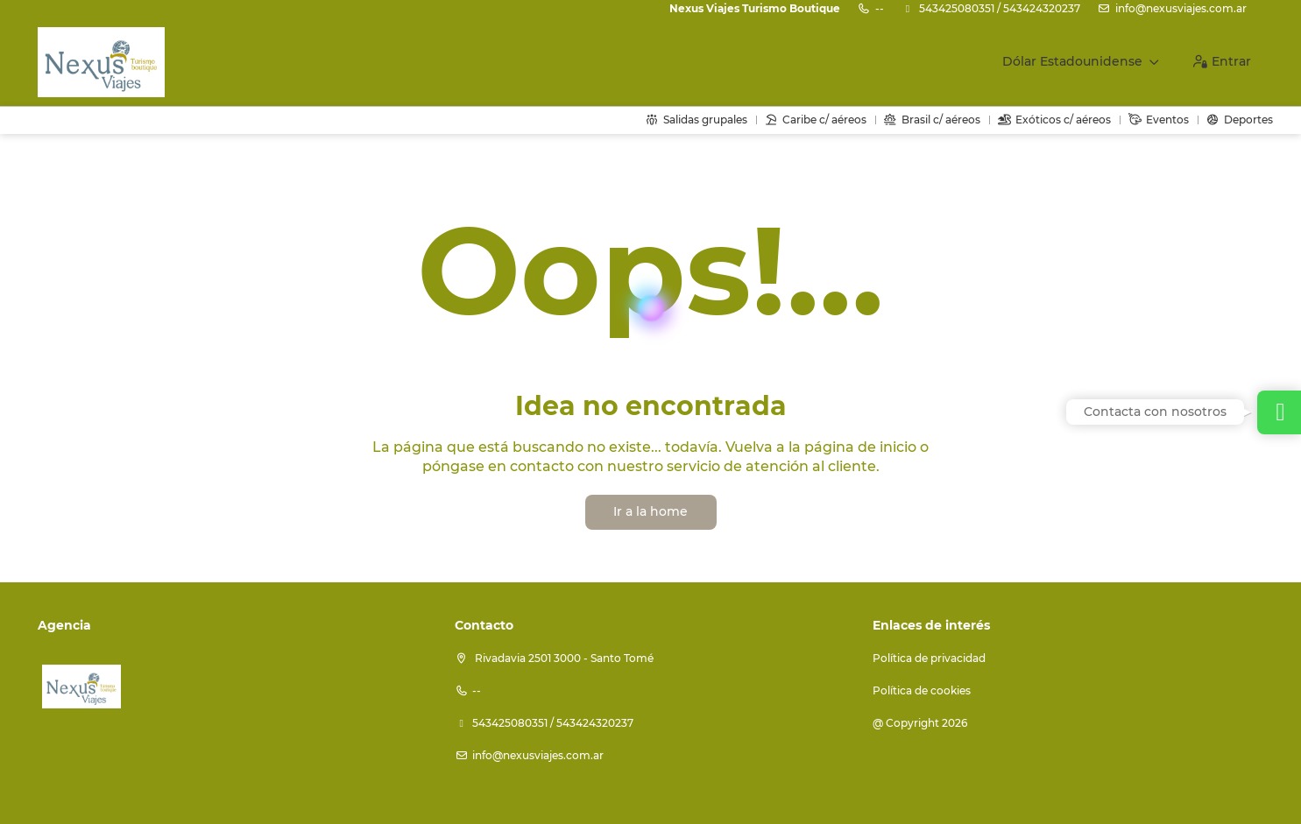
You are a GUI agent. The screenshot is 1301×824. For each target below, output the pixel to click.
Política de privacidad (929, 658)
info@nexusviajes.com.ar (1181, 8)
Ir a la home (650, 511)
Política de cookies (922, 690)
